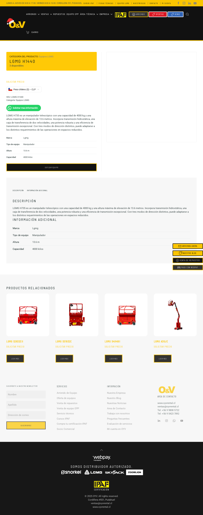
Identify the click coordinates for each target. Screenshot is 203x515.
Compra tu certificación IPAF (72, 423)
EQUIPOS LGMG (124, 3)
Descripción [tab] (18, 190)
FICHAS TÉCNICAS (107, 3)
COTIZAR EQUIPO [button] (51, 167)
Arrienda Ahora (187, 246)
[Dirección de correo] (26, 415)
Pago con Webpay (187, 267)
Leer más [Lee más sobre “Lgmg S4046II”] (114, 358)
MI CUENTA (167, 3)
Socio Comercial (66, 429)
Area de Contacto (116, 408)
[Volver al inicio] (16, 23)
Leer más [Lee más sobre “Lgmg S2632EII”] (15, 358)
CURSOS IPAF (89, 3)
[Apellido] (26, 405)
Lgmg (25, 138)
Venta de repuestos (67, 403)
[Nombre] (26, 394)
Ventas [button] (46, 14)
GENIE (175, 14)
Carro (32, 32)
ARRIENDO (138, 14)
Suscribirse (26, 425)
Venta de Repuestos (188, 260)
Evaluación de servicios (119, 423)
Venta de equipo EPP (68, 408)
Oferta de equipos (66, 398)
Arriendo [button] (33, 14)
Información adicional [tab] (37, 190)
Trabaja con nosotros (118, 413)
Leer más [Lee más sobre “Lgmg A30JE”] (163, 358)
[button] (187, 14)
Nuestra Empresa (116, 393)
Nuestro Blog (114, 398)
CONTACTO (154, 3)
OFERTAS (158, 14)
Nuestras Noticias (116, 403)
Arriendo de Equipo (67, 393)
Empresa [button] (106, 14)
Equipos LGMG (46, 56)
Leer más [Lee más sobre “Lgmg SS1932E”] (64, 358)
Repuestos (59, 14)
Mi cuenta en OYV (116, 429)
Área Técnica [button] (89, 14)
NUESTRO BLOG (140, 3)
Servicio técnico (65, 413)
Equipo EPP (73, 14)
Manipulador (28, 144)
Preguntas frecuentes (118, 418)
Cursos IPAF (63, 418)
